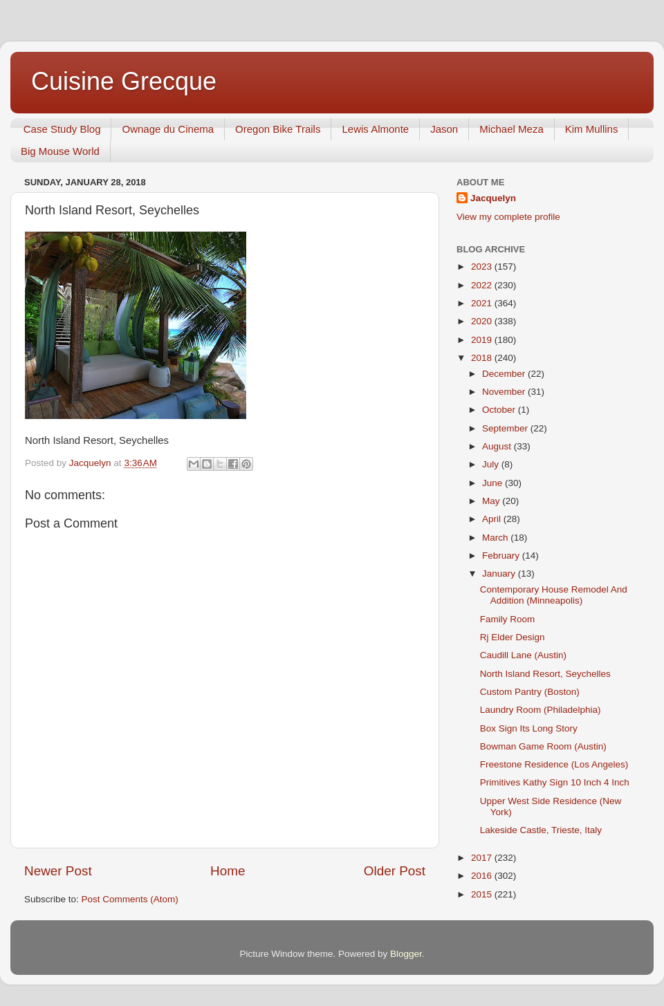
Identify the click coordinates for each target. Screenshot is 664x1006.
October (500, 409)
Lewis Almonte (375, 129)
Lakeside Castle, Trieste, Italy (541, 830)
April (493, 519)
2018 (483, 358)
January (500, 573)
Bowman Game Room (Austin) (543, 746)
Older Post (394, 871)
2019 (483, 340)
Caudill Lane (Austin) (523, 655)
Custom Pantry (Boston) (530, 692)
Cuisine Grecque (123, 81)
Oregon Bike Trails (277, 129)
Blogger (406, 954)
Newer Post (58, 871)
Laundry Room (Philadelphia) (540, 710)
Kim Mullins (591, 129)
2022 (483, 285)
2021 (483, 303)
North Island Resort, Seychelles (545, 674)
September (506, 428)
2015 (483, 894)
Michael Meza (511, 129)
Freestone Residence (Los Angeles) (554, 764)
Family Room (507, 619)
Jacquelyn (493, 198)
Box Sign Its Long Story (529, 728)
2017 (483, 858)
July (491, 464)
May (492, 501)
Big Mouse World (60, 151)
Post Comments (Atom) (130, 899)
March (496, 537)
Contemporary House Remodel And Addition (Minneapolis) (553, 595)
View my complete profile (508, 217)
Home (227, 871)
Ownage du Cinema (168, 129)
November (505, 391)
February (502, 555)
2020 (483, 321)
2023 (483, 266)
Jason (444, 129)
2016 (483, 875)
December (505, 374)
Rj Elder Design (512, 637)
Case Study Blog (62, 129)
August (498, 446)
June (493, 483)
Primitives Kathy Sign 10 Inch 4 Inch (554, 782)
